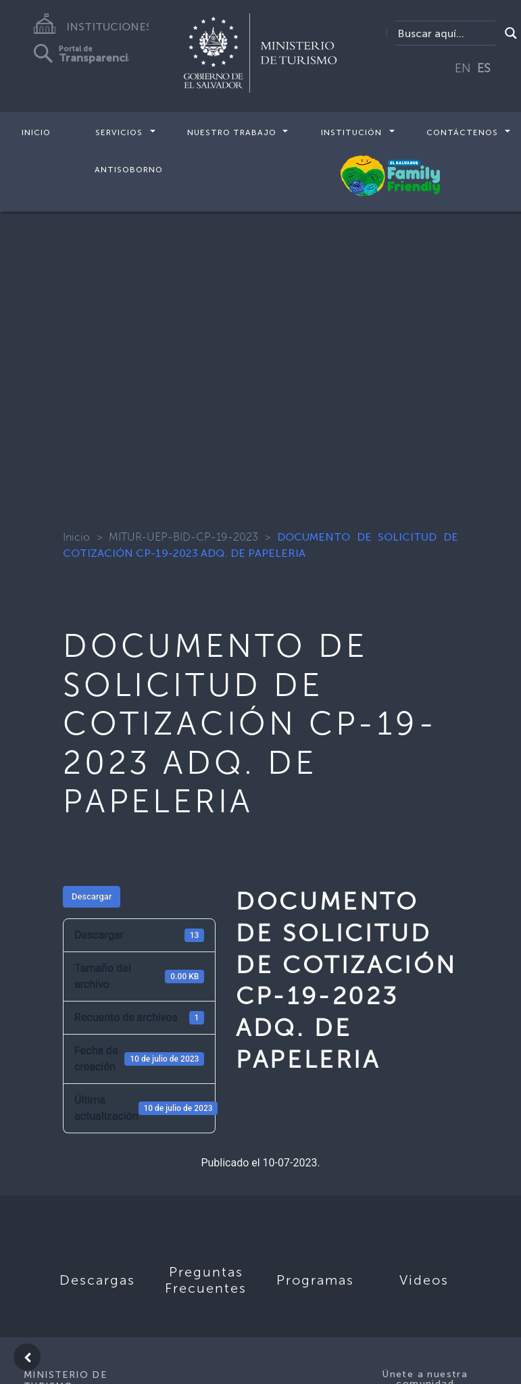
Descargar (91, 896)
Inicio (36, 132)
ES (484, 68)
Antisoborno (129, 169)
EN (463, 68)
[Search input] (446, 33)
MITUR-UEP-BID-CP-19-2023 (183, 536)
